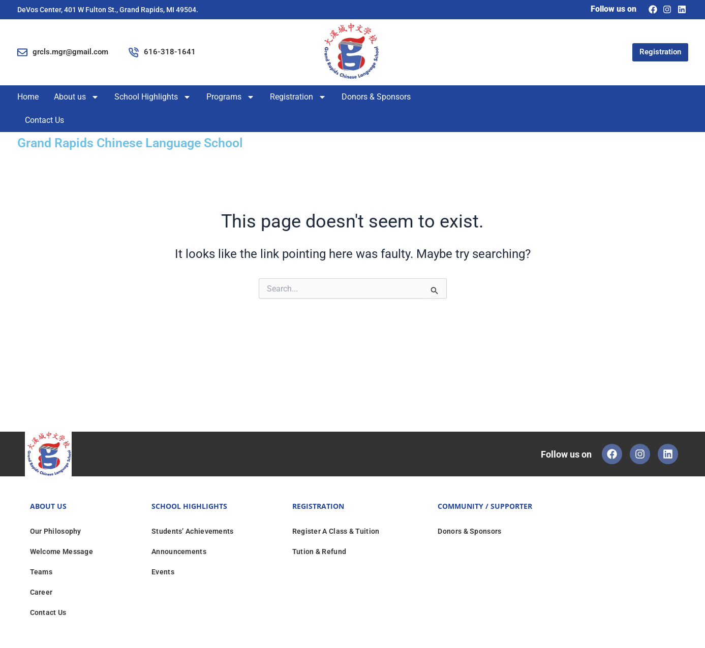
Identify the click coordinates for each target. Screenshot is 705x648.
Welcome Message (62, 551)
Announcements (178, 551)
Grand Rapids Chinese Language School (153, 142)
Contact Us (44, 120)
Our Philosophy (55, 531)
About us (76, 97)
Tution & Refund (319, 551)
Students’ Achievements (192, 531)
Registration (298, 97)
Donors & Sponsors (376, 97)
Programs (230, 97)
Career (41, 592)
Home (28, 97)
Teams (41, 572)
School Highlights (152, 97)
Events (162, 572)
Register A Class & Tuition (336, 531)
